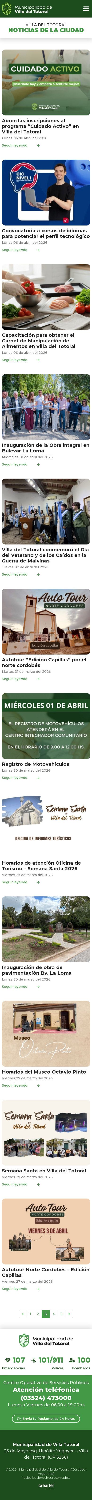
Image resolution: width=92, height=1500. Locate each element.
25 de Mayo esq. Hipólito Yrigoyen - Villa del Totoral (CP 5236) (46, 1451)
